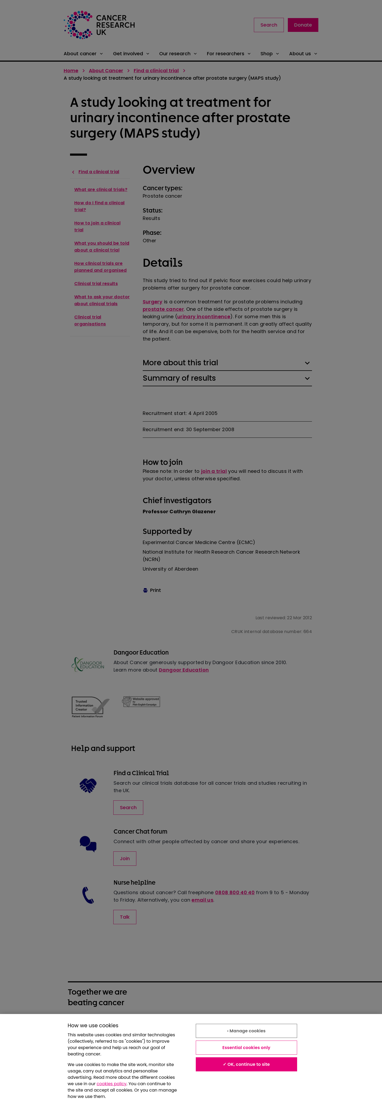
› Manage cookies (246, 1031)
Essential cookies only (246, 1048)
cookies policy (112, 1084)
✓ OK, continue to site (246, 1064)
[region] (191, 1065)
